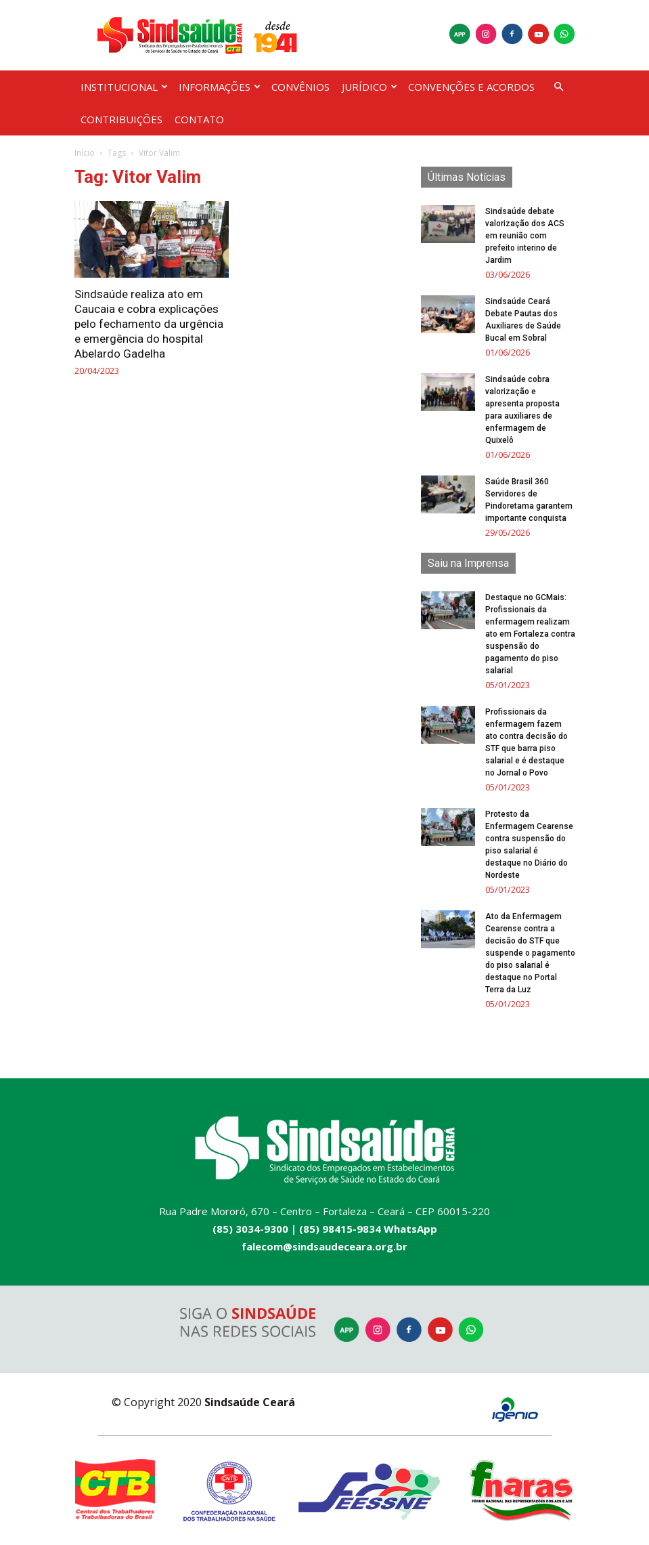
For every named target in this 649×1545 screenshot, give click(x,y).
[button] (559, 87)
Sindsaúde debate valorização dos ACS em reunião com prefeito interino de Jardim (524, 236)
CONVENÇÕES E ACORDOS (471, 86)
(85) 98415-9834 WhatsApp (368, 1228)
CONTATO (199, 119)
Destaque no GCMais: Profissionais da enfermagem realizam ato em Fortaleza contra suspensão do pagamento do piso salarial (530, 634)
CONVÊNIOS (300, 86)
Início (84, 152)
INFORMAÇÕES (220, 86)
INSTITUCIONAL (124, 86)
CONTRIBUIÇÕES (121, 119)
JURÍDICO (369, 86)
